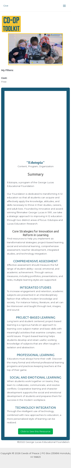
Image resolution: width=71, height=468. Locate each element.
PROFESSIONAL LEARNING (35, 355)
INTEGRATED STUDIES (35, 287)
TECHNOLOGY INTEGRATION (35, 407)
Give (5, 5)
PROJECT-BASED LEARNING (35, 317)
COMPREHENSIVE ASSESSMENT (35, 261)
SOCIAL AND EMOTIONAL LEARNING (35, 377)
